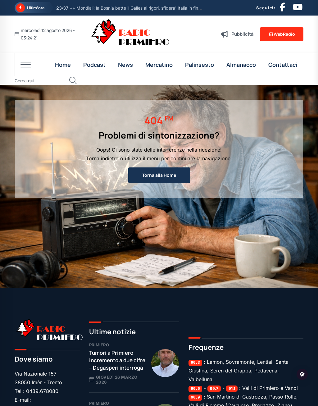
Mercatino (159, 64)
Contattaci (282, 64)
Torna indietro (102, 158)
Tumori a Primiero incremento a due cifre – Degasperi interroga (117, 360)
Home (63, 64)
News (125, 64)
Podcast (94, 64)
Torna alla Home (159, 175)
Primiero (99, 344)
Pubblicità (242, 34)
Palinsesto (199, 64)
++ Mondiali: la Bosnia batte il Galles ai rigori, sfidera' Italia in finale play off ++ (141, 8)
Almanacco (241, 64)
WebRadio (281, 34)
